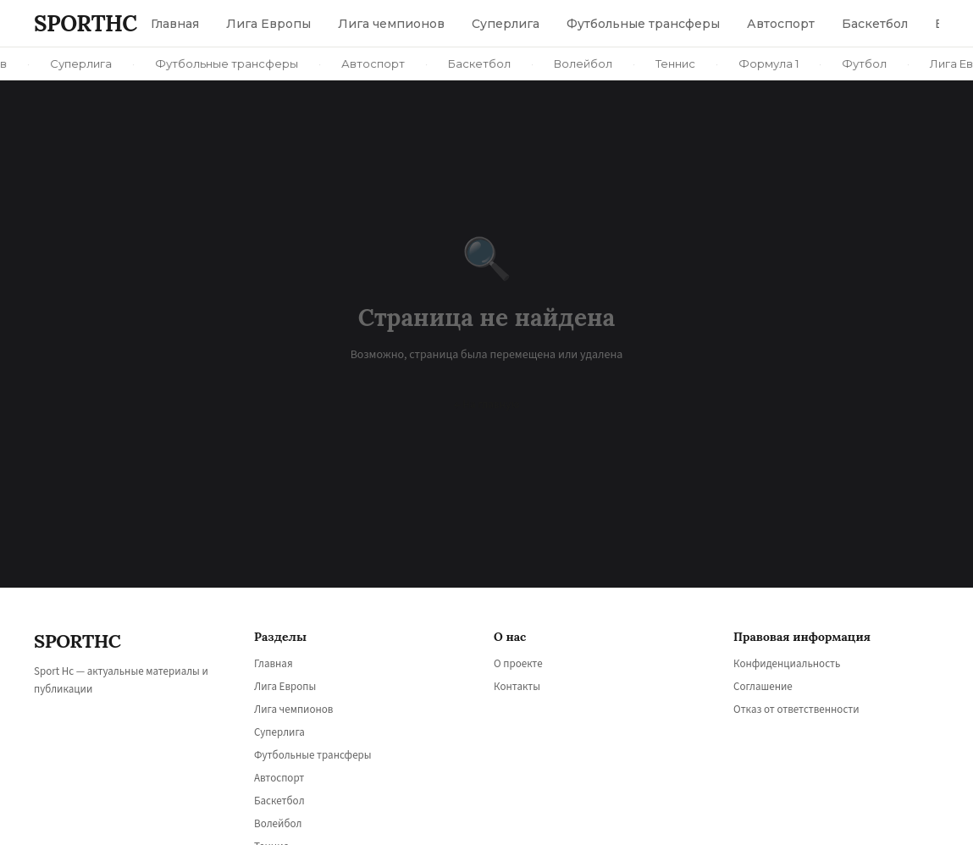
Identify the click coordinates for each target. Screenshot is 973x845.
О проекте (518, 663)
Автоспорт (279, 778)
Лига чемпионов (293, 709)
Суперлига (279, 732)
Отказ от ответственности (796, 709)
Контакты (517, 686)
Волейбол (277, 823)
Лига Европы (285, 686)
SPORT (85, 23)
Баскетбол (279, 801)
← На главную (487, 404)
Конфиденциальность (786, 663)
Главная (273, 663)
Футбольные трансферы (313, 755)
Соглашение (763, 686)
